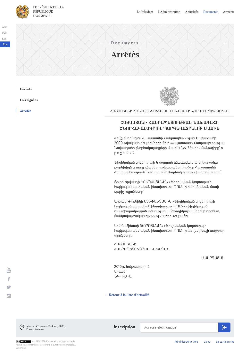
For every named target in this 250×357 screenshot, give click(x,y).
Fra (5, 44)
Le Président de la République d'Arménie (48, 11)
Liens (207, 341)
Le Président (145, 12)
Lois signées (29, 100)
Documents (210, 12)
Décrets (26, 89)
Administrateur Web (186, 341)
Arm (4, 27)
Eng (4, 38)
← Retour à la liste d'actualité (127, 294)
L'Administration (169, 12)
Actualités (191, 12)
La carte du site (225, 341)
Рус (4, 32)
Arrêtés (25, 111)
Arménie (228, 12)
